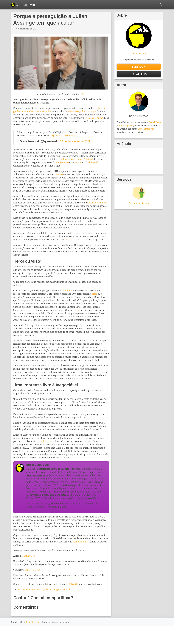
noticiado (67, 485)
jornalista (44, 468)
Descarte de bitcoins (139, 203)
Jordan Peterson (146, 129)
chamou (66, 290)
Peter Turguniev (125, 125)
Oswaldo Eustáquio (61, 468)
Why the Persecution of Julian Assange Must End (44, 589)
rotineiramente (45, 441)
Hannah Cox (28, 555)
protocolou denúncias (54, 495)
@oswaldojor (57, 503)
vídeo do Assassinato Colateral (77, 159)
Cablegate (92, 162)
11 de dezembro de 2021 (25, 28)
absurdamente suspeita (66, 491)
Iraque (77, 162)
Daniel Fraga (155, 122)
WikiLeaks (73, 111)
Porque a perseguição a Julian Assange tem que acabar (50, 19)
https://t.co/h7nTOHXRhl (63, 135)
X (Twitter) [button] (139, 74)
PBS (100, 174)
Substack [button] (138, 66)
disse (94, 293)
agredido (35, 495)
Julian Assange (88, 111)
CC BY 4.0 (72, 584)
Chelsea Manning (93, 118)
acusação (58, 174)
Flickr (84, 94)
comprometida (80, 541)
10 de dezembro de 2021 (75, 141)
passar (69, 239)
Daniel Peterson (33, 570)
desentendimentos (97, 202)
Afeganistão (62, 162)
